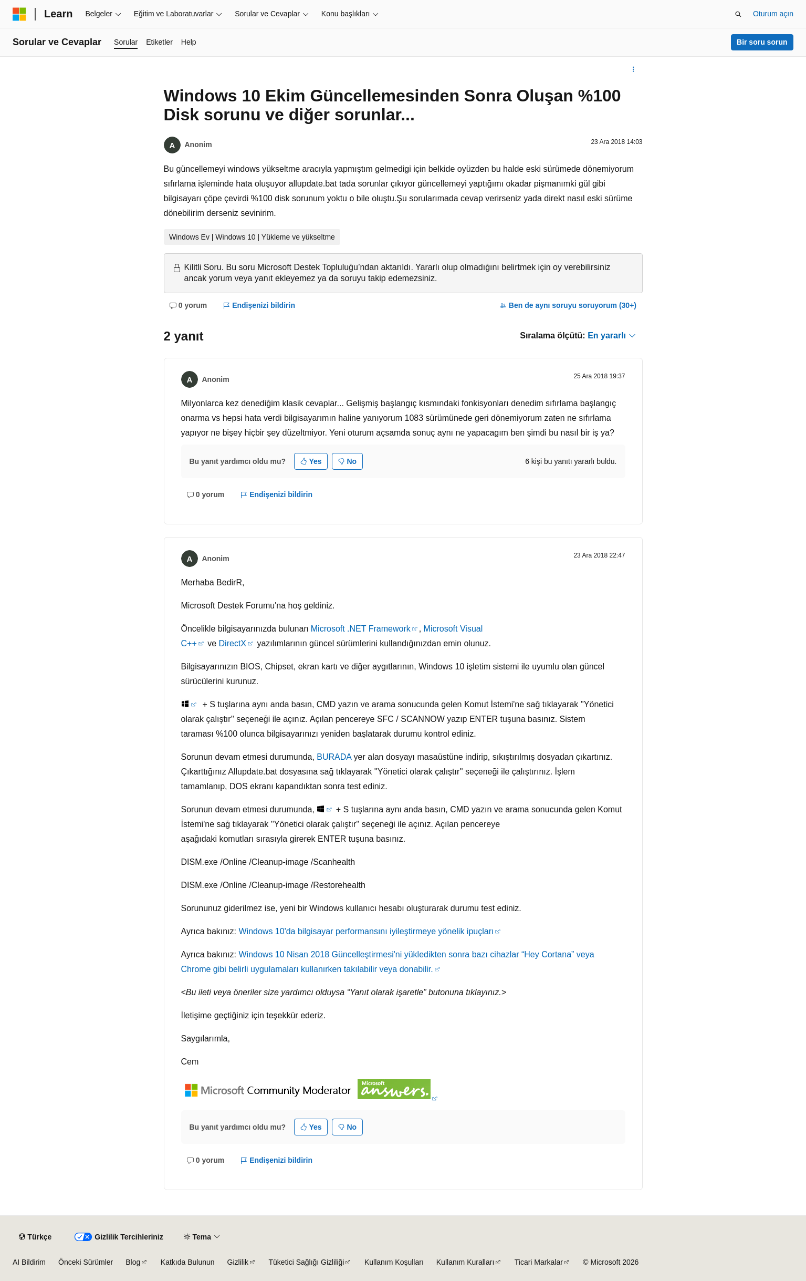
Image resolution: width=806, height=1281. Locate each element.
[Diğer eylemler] (633, 69)
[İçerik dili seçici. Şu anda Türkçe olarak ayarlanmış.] (35, 1236)
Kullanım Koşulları (394, 1262)
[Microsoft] (19, 14)
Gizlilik (237, 1262)
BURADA (334, 756)
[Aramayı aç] (738, 14)
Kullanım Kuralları (465, 1262)
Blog (132, 1262)
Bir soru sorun (762, 42)
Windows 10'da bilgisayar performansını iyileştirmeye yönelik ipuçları (366, 931)
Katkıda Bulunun (188, 1262)
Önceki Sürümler (85, 1262)
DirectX (232, 643)
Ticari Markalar (539, 1262)
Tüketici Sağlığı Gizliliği (306, 1262)
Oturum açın (773, 13)
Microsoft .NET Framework (361, 628)
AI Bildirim (29, 1262)
